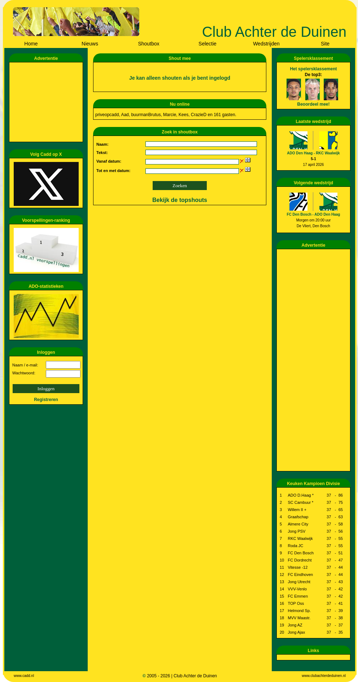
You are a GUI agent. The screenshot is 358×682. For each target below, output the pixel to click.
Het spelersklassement (313, 68)
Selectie (207, 44)
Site (325, 44)
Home (31, 44)
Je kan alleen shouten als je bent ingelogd (179, 78)
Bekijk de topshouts (179, 200)
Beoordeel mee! (313, 104)
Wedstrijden (266, 44)
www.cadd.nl (24, 676)
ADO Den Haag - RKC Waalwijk (313, 153)
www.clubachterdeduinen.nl (324, 676)
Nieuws (90, 44)
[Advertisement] (47, 102)
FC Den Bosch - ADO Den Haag (313, 214)
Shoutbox (148, 44)
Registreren (46, 399)
